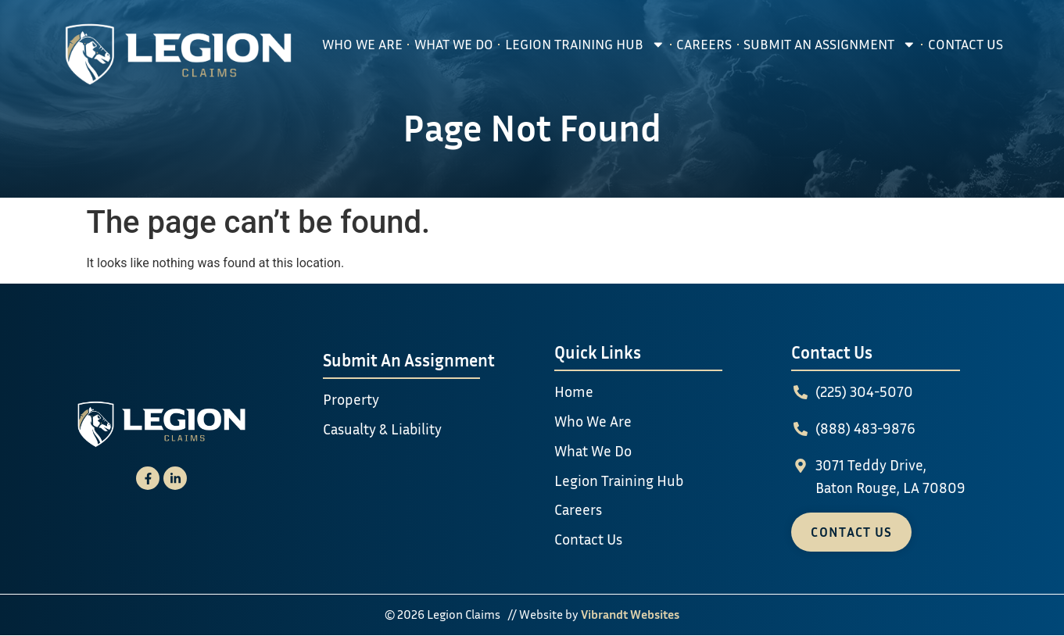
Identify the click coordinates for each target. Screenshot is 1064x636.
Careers (704, 44)
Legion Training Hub (585, 44)
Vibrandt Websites (630, 614)
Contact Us (965, 44)
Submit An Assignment (829, 44)
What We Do (453, 44)
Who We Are (362, 44)
